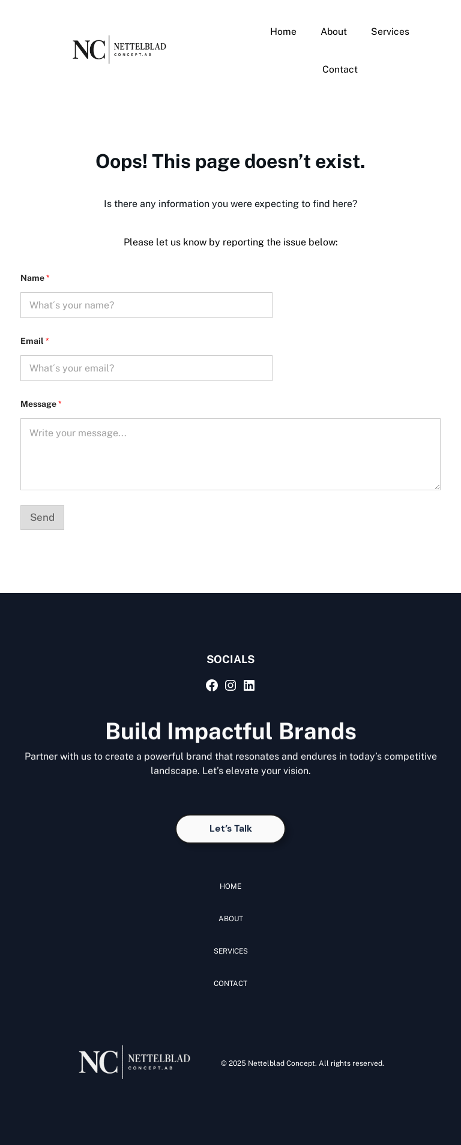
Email (34, 341)
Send (42, 517)
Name (35, 278)
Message (41, 404)
